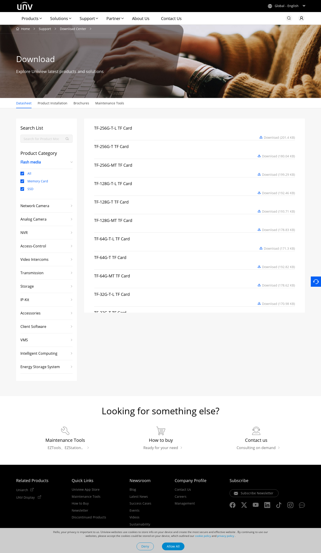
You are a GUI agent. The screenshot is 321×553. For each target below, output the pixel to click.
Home (25, 29)
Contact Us (171, 18)
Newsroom (140, 481)
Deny (145, 546)
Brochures (81, 103)
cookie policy (203, 536)
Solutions (59, 18)
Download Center (73, 29)
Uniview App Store (86, 490)
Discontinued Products (89, 517)
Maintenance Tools (109, 103)
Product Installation (52, 103)
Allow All (173, 546)
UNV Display (26, 498)
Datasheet (24, 103)
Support (87, 18)
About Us (140, 18)
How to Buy (80, 503)
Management (185, 503)
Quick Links (82, 481)
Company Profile (190, 481)
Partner (113, 18)
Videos (135, 517)
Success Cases (140, 503)
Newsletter (80, 511)
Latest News (139, 497)
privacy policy (225, 536)
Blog (133, 490)
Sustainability (140, 524)
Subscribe (239, 481)
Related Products (32, 481)
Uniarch (22, 490)
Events (135, 511)
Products (30, 18)
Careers (180, 497)
